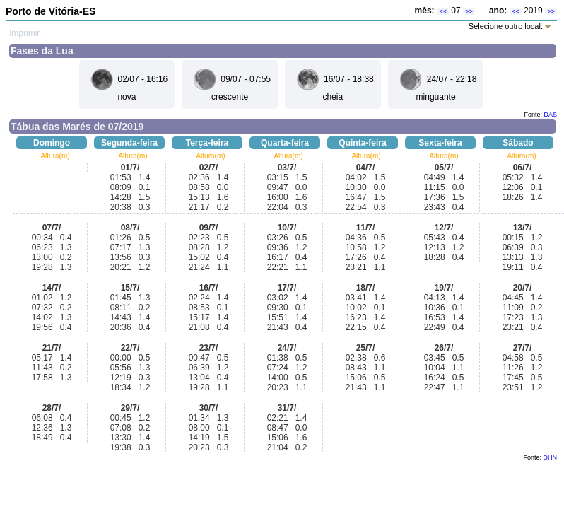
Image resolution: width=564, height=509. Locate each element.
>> (469, 11)
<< (443, 11)
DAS (550, 114)
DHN (551, 457)
